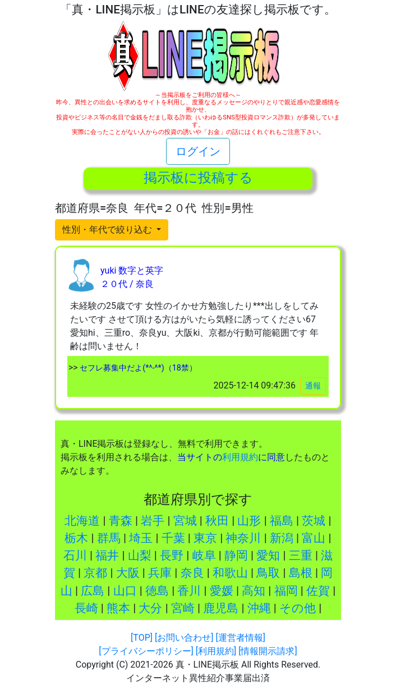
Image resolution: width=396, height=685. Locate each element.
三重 (300, 555)
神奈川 (243, 538)
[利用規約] (216, 651)
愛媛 (221, 591)
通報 (313, 385)
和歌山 (230, 573)
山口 (125, 591)
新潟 (281, 538)
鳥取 (268, 573)
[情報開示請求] (267, 651)
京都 (95, 573)
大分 (150, 608)
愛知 (268, 555)
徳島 (157, 591)
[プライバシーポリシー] (146, 651)
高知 (253, 591)
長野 (171, 555)
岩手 (152, 520)
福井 (107, 555)
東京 (205, 538)
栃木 (76, 538)
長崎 (86, 608)
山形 (249, 520)
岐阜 (204, 555)
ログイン (198, 151)
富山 (313, 538)
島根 (300, 573)
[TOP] (142, 637)
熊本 (118, 608)
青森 (120, 520)
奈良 (192, 573)
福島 (281, 520)
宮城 (185, 520)
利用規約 (240, 457)
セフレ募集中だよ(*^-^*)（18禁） (137, 368)
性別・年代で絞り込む (108, 229)
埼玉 (141, 538)
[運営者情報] (240, 637)
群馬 (109, 538)
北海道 (82, 520)
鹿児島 (220, 608)
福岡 (286, 591)
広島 (92, 591)
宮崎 (183, 608)
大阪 (128, 573)
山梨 (139, 555)
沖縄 (259, 608)
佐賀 (318, 591)
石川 (75, 555)
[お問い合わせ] (184, 637)
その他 (297, 608)
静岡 (236, 555)
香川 (189, 591)
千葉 (173, 538)
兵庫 (160, 573)
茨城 (313, 520)
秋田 (217, 520)
